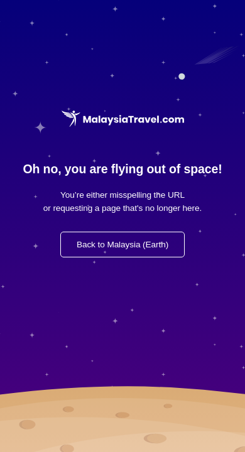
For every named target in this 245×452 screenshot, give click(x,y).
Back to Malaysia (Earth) (122, 244)
